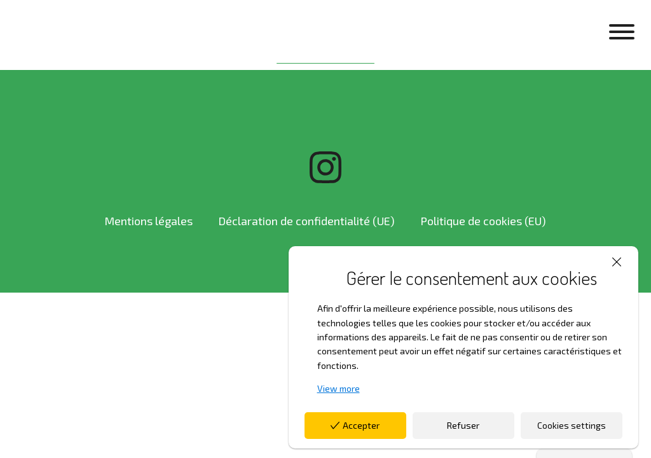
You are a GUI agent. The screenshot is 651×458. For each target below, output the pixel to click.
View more (338, 388)
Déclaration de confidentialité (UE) (306, 221)
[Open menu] (621, 31)
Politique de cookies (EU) (483, 221)
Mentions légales (148, 221)
